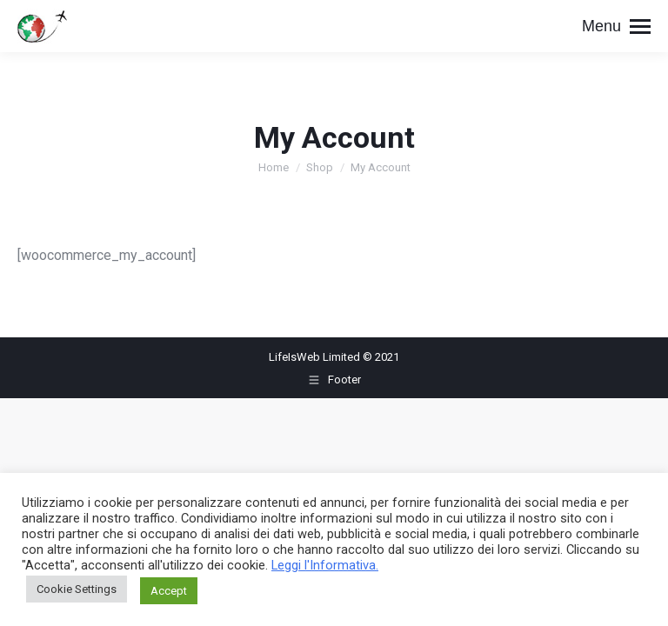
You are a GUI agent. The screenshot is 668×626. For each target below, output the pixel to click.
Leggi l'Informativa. (324, 565)
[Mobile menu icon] (616, 26)
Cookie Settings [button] (77, 589)
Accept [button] (168, 590)
